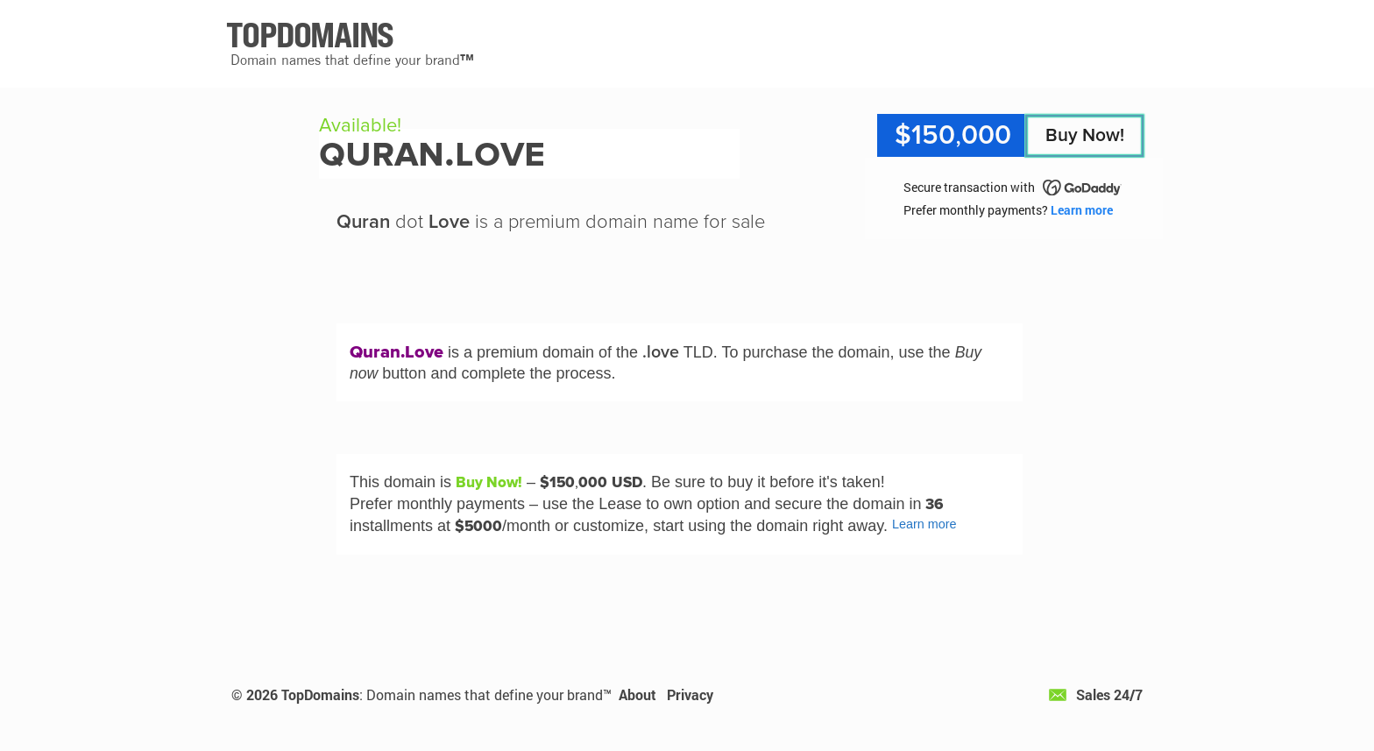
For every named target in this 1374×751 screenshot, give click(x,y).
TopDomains (320, 694)
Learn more (1082, 210)
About (637, 694)
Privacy (690, 694)
